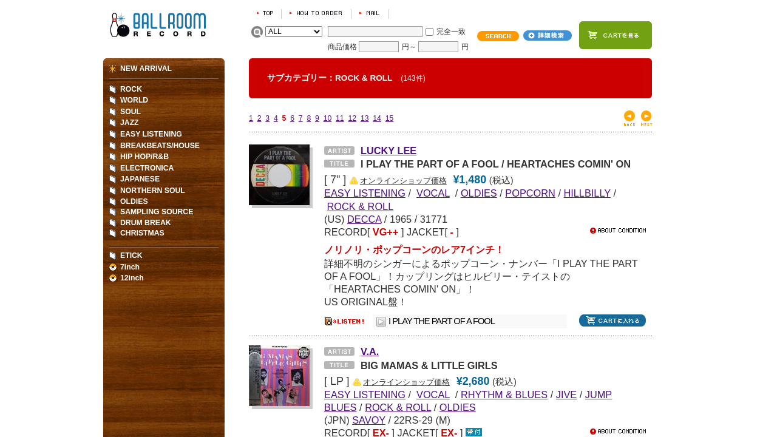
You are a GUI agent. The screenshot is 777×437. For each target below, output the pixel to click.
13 (365, 118)
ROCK (131, 89)
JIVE (566, 394)
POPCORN (530, 193)
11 (340, 118)
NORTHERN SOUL (152, 190)
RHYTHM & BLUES (504, 394)
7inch (130, 267)
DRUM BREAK (145, 222)
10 (328, 118)
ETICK (131, 255)
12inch (132, 278)
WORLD (134, 100)
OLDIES (479, 193)
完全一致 (451, 31)
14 (377, 118)
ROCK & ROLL (360, 206)
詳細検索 (547, 35)
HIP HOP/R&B (144, 156)
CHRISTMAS (142, 233)
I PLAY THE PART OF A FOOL (441, 321)
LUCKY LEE (388, 150)
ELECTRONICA (147, 168)
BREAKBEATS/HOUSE (160, 145)
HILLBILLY (586, 193)
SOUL (130, 111)
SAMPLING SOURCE (156, 212)
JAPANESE (140, 179)
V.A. (370, 351)
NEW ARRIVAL (146, 68)
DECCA (364, 219)
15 (389, 118)
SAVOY (368, 420)
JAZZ (129, 122)
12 (352, 118)
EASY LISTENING (151, 134)
